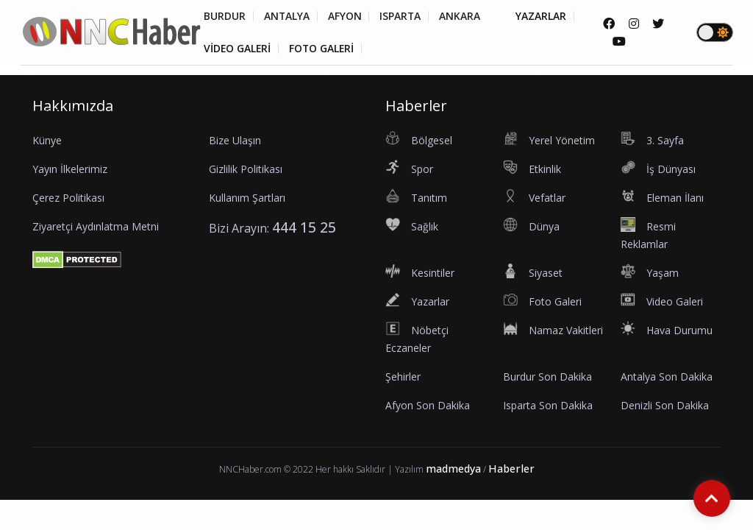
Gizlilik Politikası (245, 169)
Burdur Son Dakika (547, 377)
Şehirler (403, 377)
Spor (252, 81)
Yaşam (247, 112)
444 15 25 (304, 227)
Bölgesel (67, 81)
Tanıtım (410, 81)
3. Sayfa (207, 81)
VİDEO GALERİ (238, 48)
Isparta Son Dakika (548, 405)
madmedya (453, 469)
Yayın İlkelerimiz (69, 169)
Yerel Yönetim (137, 81)
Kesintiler (142, 112)
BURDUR (225, 16)
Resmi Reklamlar (63, 112)
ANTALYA (287, 16)
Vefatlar (462, 81)
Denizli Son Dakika (665, 405)
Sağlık (586, 81)
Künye (47, 140)
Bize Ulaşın (235, 140)
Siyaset (198, 112)
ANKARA (461, 16)
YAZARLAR (543, 16)
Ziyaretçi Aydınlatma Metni (95, 226)
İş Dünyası (351, 81)
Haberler (511, 469)
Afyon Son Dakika (427, 405)
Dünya (629, 81)
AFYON (346, 16)
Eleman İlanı (527, 81)
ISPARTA (402, 16)
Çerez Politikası (68, 198)
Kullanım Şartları (247, 198)
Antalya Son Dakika (667, 377)
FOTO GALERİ (323, 48)
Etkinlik (294, 81)
